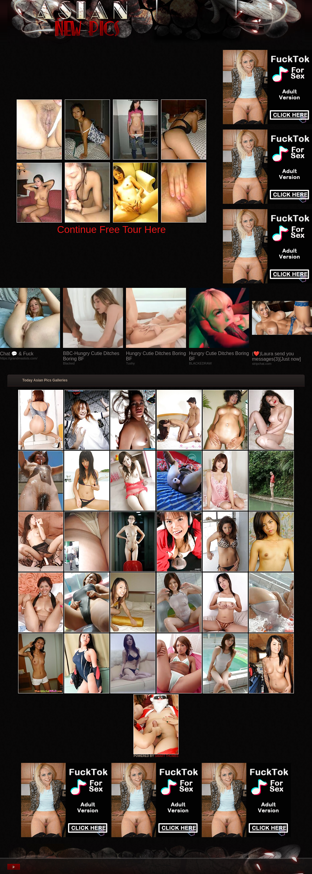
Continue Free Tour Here (111, 229)
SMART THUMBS (166, 756)
